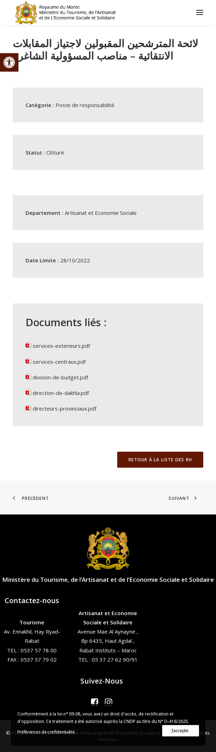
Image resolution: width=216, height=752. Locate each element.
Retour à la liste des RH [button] (160, 460)
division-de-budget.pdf (60, 377)
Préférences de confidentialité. (46, 732)
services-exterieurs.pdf (61, 345)
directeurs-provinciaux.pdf (64, 408)
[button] (9, 62)
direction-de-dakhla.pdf (61, 392)
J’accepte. (180, 731)
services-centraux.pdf (59, 361)
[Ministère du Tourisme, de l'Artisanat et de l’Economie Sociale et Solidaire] (68, 12)
